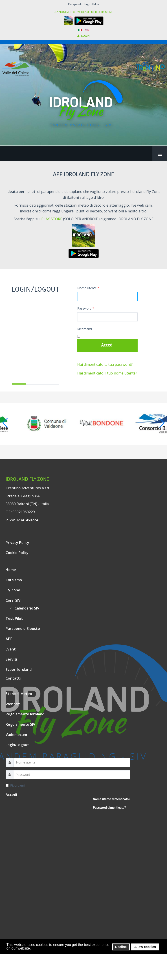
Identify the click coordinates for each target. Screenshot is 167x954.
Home (11, 569)
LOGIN (83, 36)
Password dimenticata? (109, 807)
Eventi (11, 649)
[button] (32, 948)
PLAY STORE (51, 218)
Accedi (107, 345)
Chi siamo (14, 580)
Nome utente (88, 288)
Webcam (13, 704)
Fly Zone (13, 590)
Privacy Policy (17, 542)
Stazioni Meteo (19, 693)
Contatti (13, 678)
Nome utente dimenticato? (111, 799)
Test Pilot (14, 618)
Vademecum (16, 734)
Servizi (11, 659)
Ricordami (84, 329)
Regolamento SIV (20, 724)
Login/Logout (17, 744)
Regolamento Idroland (25, 714)
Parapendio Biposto (23, 628)
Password (85, 308)
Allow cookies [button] (145, 947)
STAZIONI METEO (64, 12)
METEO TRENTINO (102, 12)
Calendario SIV (27, 608)
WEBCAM (83, 12)
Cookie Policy (17, 552)
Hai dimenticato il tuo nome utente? (107, 373)
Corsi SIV (13, 600)
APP (9, 638)
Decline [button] (121, 947)
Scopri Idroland (19, 669)
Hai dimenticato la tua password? (105, 364)
